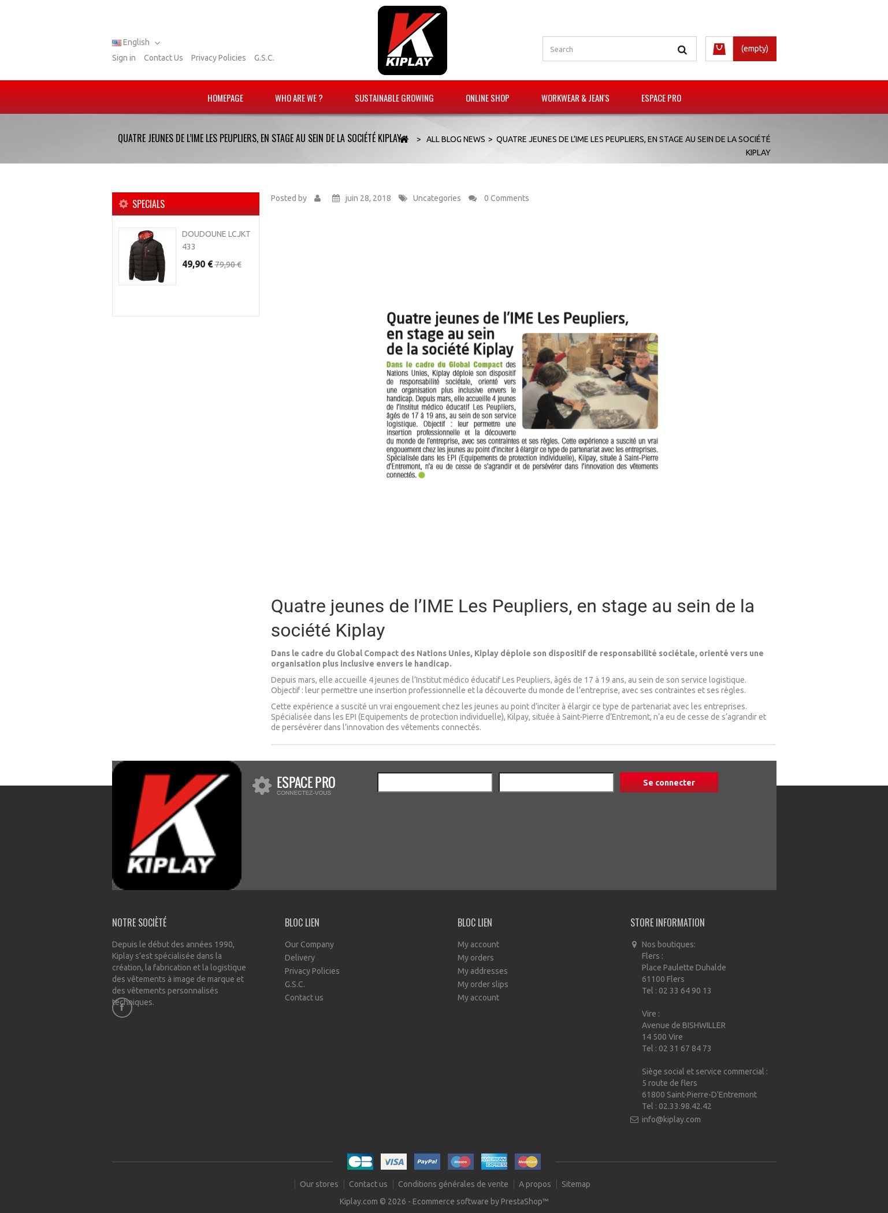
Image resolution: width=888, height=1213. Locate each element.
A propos (536, 1184)
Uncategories (437, 198)
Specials (148, 204)
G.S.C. (264, 57)
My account (478, 944)
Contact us (163, 57)
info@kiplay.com (671, 1119)
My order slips (483, 984)
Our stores (320, 1184)
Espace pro (661, 97)
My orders (476, 957)
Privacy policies (218, 57)
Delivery (300, 957)
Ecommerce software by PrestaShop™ (481, 1201)
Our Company (309, 944)
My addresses (483, 971)
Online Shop (488, 97)
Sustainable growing (394, 97)
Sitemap (576, 1184)
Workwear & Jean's (575, 97)
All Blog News (455, 139)
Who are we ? (299, 97)
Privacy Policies (312, 971)
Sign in (124, 57)
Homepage (225, 97)
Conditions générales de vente (454, 1184)
